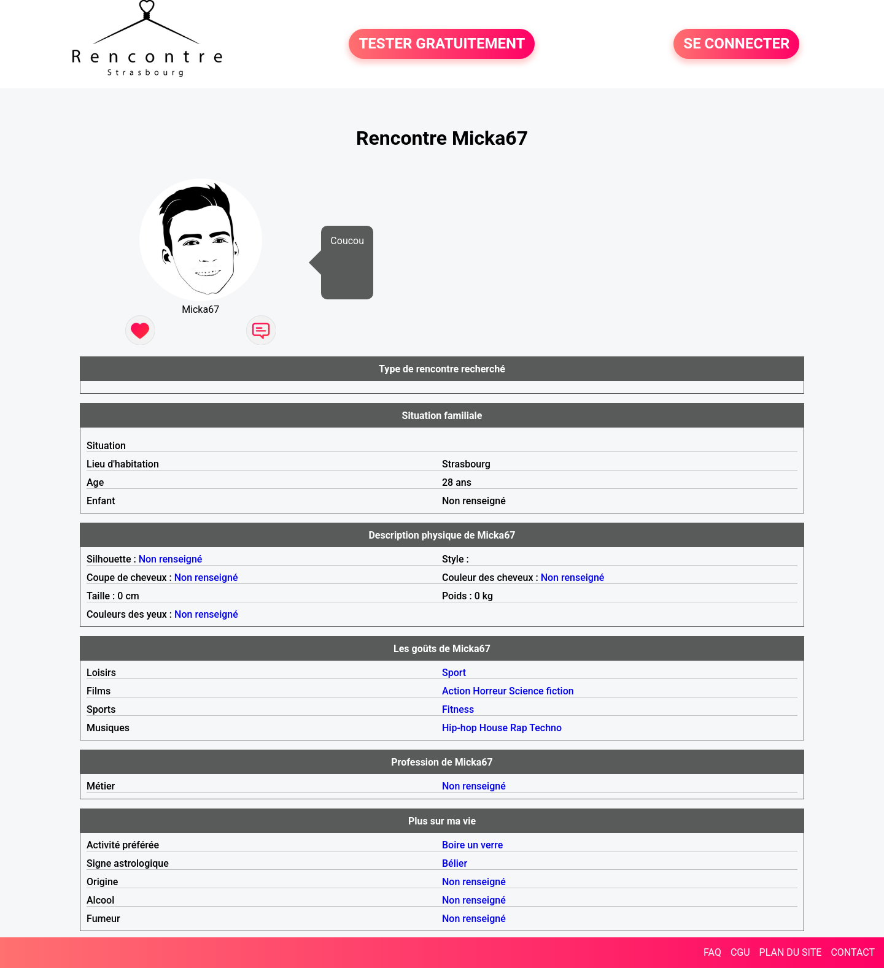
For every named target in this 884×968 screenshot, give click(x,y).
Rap (518, 728)
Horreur (489, 691)
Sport (454, 672)
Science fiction (541, 691)
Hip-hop (459, 728)
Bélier (454, 863)
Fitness (458, 709)
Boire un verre (472, 845)
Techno (545, 728)
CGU (740, 952)
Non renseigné (171, 559)
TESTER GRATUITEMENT (442, 44)
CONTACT (853, 952)
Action (456, 691)
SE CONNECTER (736, 44)
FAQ (712, 952)
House (493, 728)
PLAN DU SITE (790, 952)
